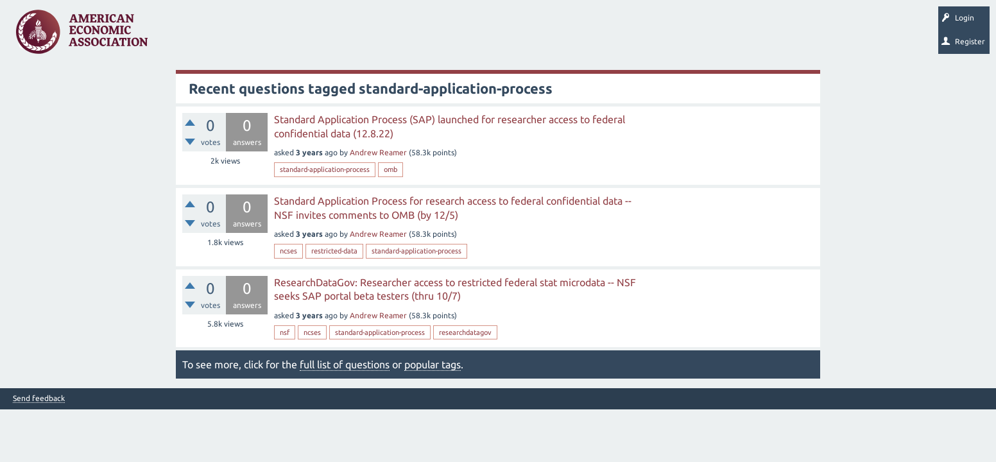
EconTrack (598, 36)
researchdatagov (465, 332)
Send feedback (39, 398)
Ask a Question (393, 36)
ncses (288, 251)
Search (447, 36)
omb (390, 169)
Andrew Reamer (378, 152)
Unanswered (238, 36)
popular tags (432, 364)
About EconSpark (536, 36)
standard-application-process (325, 169)
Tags (287, 36)
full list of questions (345, 364)
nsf (284, 332)
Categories (333, 36)
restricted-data (334, 251)
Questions (184, 36)
